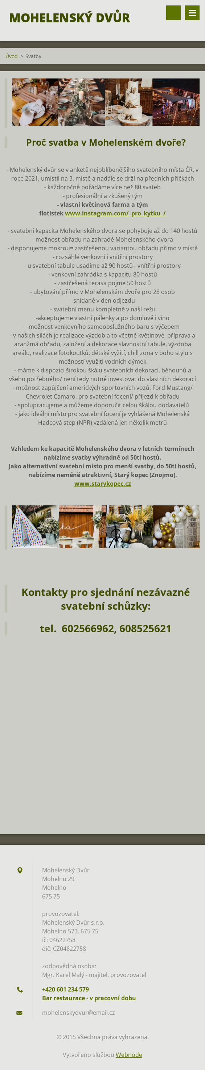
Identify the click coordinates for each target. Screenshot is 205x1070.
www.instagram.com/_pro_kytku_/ (115, 213)
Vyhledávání (173, 12)
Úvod (11, 56)
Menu (192, 12)
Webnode (129, 1055)
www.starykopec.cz (102, 484)
